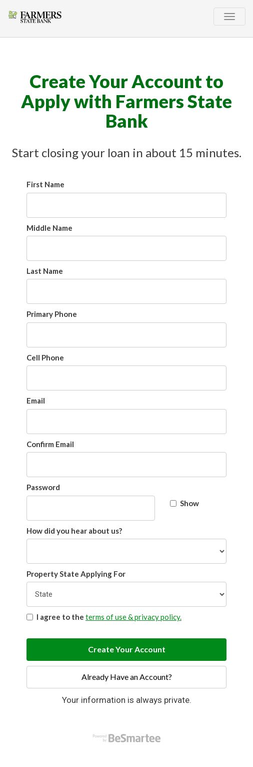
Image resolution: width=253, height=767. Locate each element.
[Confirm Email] (126, 464)
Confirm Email (50, 444)
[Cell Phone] (126, 378)
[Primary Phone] (126, 334)
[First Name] (126, 205)
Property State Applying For (76, 573)
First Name (45, 184)
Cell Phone (45, 357)
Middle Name (49, 227)
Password (43, 487)
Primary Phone (51, 313)
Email (35, 400)
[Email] (126, 421)
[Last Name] (126, 291)
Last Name (44, 270)
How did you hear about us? (74, 530)
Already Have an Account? (127, 676)
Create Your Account (127, 649)
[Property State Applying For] (126, 594)
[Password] (90, 508)
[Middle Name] (126, 248)
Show (184, 503)
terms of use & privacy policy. (134, 616)
